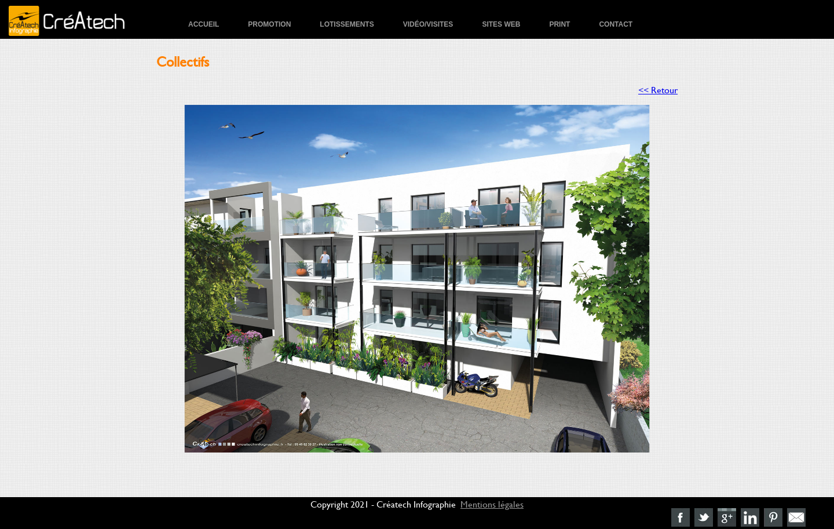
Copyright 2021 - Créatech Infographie (383, 503)
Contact (615, 24)
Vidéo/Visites (428, 24)
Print (559, 24)
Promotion (269, 24)
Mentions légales (492, 503)
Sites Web (501, 24)
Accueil (203, 24)
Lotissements (347, 24)
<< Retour (658, 89)
